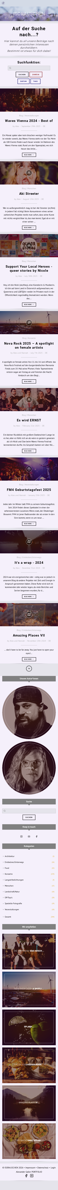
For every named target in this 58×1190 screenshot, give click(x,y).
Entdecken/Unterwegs (14, 862)
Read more (29, 155)
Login (53, 1167)
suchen (22, 74)
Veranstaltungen (12, 909)
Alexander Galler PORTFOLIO (29, 1171)
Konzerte (8, 874)
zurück (35, 74)
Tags (35, 81)
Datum (23, 81)
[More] (29, 668)
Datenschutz (43, 1167)
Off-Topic (8, 897)
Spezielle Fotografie (13, 903)
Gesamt (8, 916)
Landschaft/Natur (12, 891)
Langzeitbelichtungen (14, 880)
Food (7, 868)
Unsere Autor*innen (29, 678)
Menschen (9, 885)
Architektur (9, 856)
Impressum (30, 1167)
